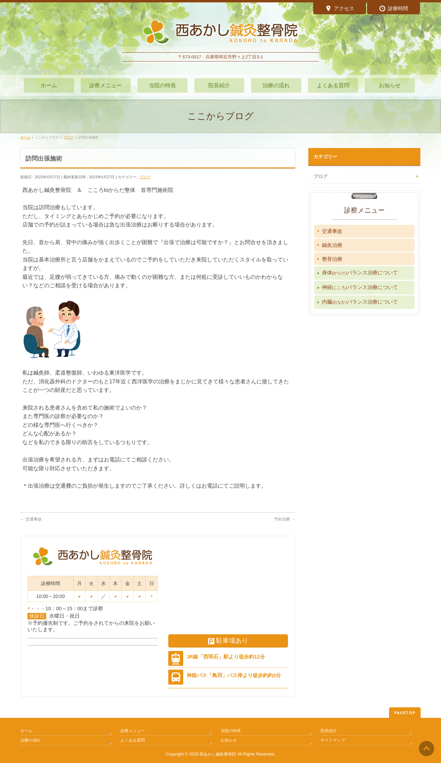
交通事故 (31, 519)
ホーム (26, 730)
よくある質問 (132, 740)
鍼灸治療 (332, 245)
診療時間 (393, 9)
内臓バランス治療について (360, 302)
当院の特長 (230, 730)
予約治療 (284, 519)
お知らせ (228, 740)
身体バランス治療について (360, 272)
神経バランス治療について (360, 287)
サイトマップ (333, 740)
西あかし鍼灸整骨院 (217, 754)
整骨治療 (332, 259)
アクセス (339, 9)
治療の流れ (30, 740)
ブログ (145, 177)
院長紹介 (329, 730)
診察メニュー (132, 730)
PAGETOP (405, 712)
